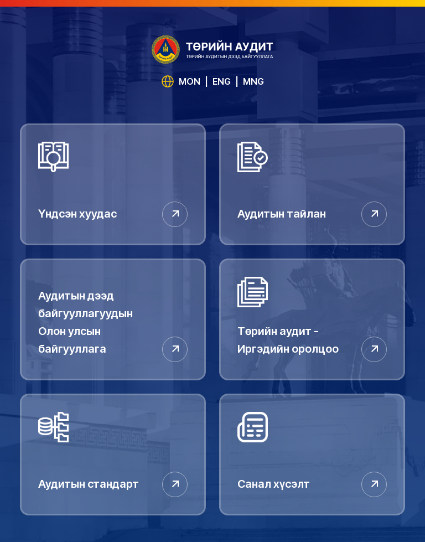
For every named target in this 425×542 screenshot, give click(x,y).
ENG (221, 81)
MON (189, 81)
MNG (253, 81)
